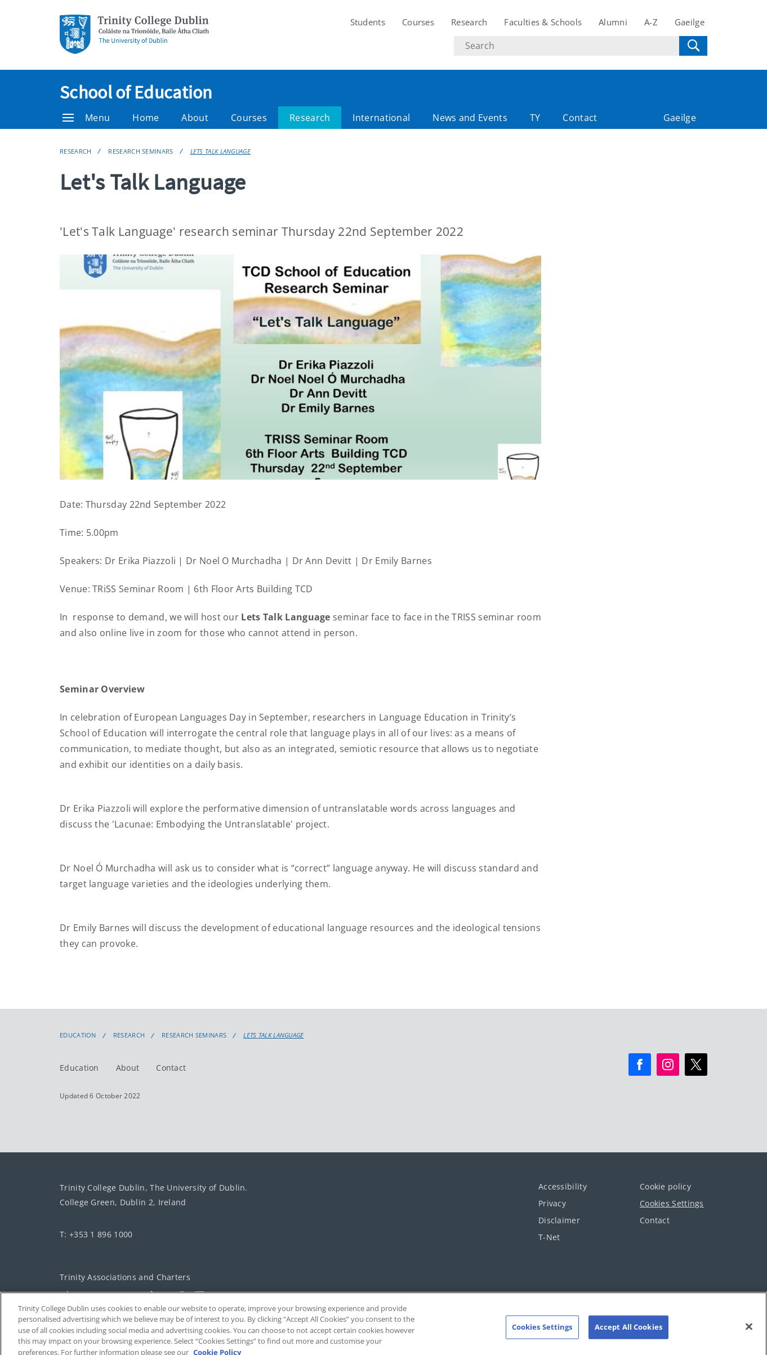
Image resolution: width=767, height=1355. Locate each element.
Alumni (613, 22)
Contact (580, 117)
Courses (418, 22)
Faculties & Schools (543, 22)
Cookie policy (665, 1186)
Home (145, 117)
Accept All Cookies (628, 1332)
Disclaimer (559, 1220)
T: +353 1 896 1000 (96, 1234)
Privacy (552, 1203)
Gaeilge (689, 22)
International (381, 117)
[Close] (749, 1332)
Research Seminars (140, 151)
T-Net (549, 1237)
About (194, 117)
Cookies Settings (672, 1203)
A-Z (651, 22)
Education (78, 1035)
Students (367, 22)
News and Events (469, 117)
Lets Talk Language (220, 151)
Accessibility (562, 1186)
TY (535, 117)
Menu (86, 117)
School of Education (136, 92)
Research (469, 22)
